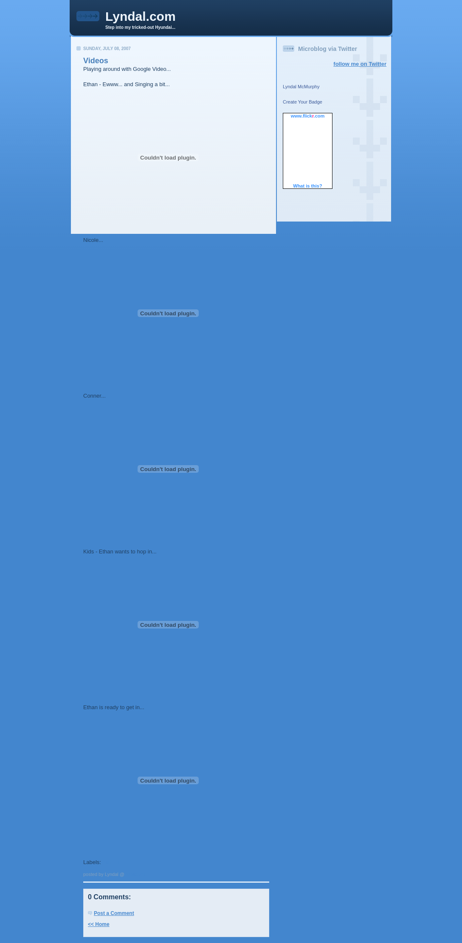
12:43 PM (136, 874)
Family (111, 862)
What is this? (307, 185)
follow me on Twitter (359, 64)
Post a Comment (114, 913)
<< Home (99, 924)
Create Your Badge (302, 101)
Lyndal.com (140, 16)
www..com (308, 115)
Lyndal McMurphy (301, 86)
